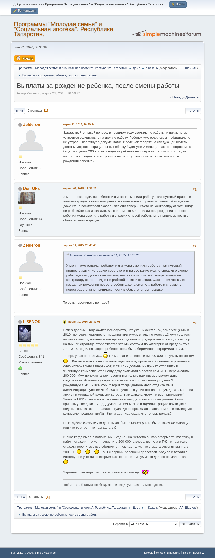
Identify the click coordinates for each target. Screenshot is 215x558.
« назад (176, 97)
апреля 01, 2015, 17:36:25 (79, 188)
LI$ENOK (32, 322)
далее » (191, 97)
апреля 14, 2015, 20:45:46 (79, 245)
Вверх (20, 496)
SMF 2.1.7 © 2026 (22, 552)
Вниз (19, 110)
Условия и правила (168, 552)
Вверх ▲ (198, 552)
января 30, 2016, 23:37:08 (83, 321)
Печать (193, 110)
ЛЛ (181, 68)
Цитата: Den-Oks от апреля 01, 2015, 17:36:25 (104, 255)
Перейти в (120, 524)
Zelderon (31, 124)
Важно (187, 552)
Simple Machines (45, 552)
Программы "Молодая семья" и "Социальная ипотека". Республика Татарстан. (63, 29)
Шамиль (191, 68)
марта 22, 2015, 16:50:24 (79, 124)
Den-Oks (31, 188)
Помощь (148, 552)
